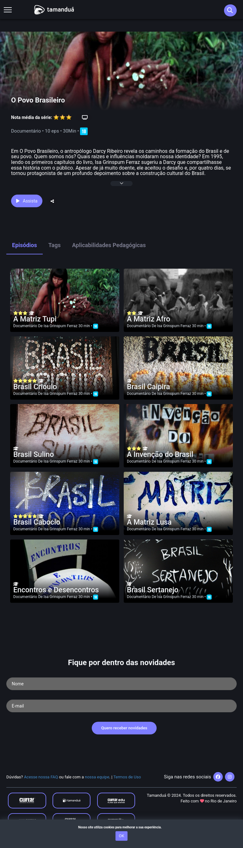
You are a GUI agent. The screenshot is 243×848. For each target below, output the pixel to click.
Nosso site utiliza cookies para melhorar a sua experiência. (121, 827)
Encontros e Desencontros (56, 590)
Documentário (25, 326)
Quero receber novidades (124, 728)
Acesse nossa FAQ (41, 777)
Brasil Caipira (148, 387)
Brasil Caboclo (36, 522)
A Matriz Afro (148, 319)
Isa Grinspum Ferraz (61, 326)
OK (121, 835)
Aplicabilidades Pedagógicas (109, 245)
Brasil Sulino (33, 454)
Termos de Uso (127, 777)
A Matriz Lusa (149, 522)
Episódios (24, 245)
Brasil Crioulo (35, 387)
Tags (54, 245)
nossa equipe (97, 777)
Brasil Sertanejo (152, 590)
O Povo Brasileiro (38, 100)
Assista (26, 200)
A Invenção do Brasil (160, 454)
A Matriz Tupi (35, 319)
